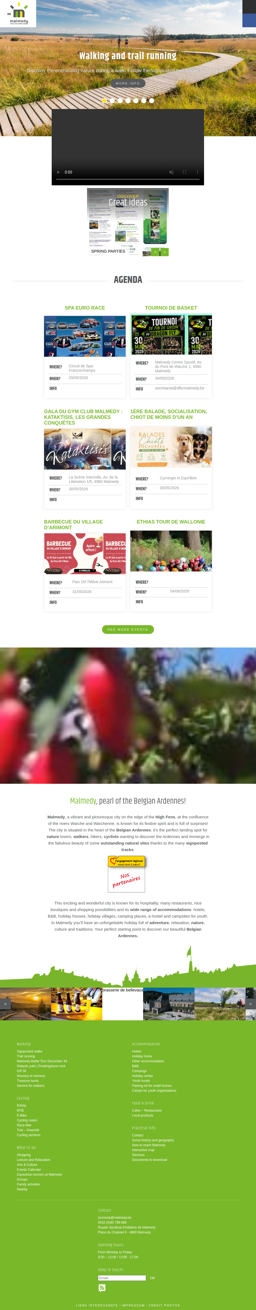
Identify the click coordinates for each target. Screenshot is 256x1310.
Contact (137, 1135)
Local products (142, 1115)
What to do (26, 1147)
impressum (133, 1305)
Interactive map (143, 1150)
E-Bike (21, 1115)
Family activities (28, 1184)
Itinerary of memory (31, 1076)
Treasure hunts (28, 1081)
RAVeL (22, 1106)
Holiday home (142, 1056)
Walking (24, 1044)
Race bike (24, 1125)
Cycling (23, 1098)
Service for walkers (30, 1086)
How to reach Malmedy (148, 1145)
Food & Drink (143, 1103)
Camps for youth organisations (154, 1091)
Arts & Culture (27, 1165)
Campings (139, 1071)
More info (128, 83)
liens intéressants (97, 1305)
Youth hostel (141, 1081)
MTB (20, 1110)
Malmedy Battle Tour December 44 (42, 1061)
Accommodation (146, 1044)
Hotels (136, 1051)
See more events (127, 629)
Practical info (143, 1128)
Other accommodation (148, 1061)
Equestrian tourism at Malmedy (39, 1174)
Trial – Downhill (28, 1130)
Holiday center (142, 1076)
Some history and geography (153, 1140)
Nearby (22, 1189)
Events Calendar (29, 1170)
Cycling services (29, 1135)
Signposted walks (29, 1051)
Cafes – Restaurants (147, 1110)
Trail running (26, 1056)
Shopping (24, 1155)
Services (138, 1155)
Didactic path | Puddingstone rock (41, 1066)
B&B (135, 1066)
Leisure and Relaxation (33, 1160)
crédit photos (164, 1305)
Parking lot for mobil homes (151, 1086)
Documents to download (149, 1160)
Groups (22, 1179)
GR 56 (21, 1071)
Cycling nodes (27, 1120)
